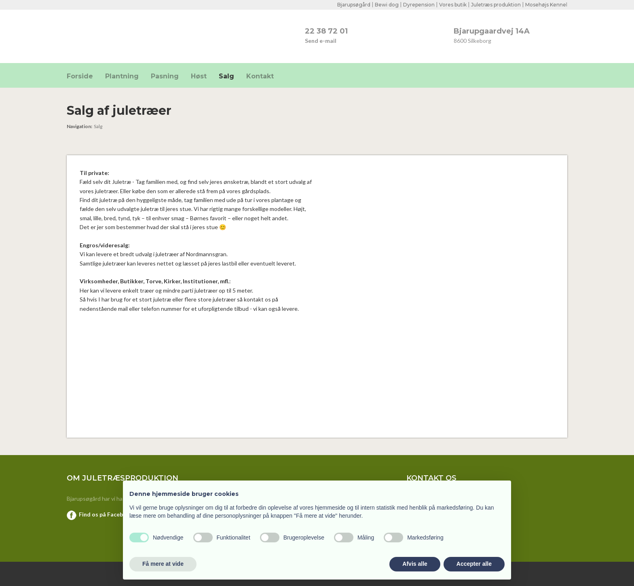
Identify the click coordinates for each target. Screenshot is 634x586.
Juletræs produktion (496, 5)
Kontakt (260, 76)
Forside (80, 76)
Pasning (165, 76)
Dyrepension (419, 5)
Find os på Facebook (106, 514)
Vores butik (453, 5)
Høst (199, 76)
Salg (226, 76)
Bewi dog (387, 5)
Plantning (122, 76)
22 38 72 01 (326, 31)
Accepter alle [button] (474, 564)
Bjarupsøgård (353, 5)
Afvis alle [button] (414, 564)
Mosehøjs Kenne (545, 5)
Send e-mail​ (320, 40)
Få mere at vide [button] (163, 564)
